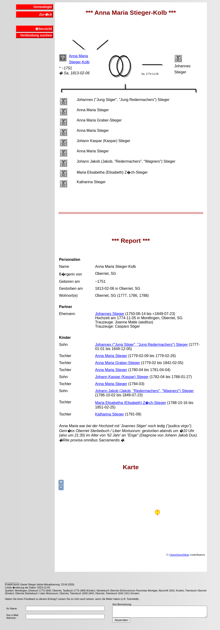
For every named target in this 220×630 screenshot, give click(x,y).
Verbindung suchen (36, 35)
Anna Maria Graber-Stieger (117, 363)
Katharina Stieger (109, 414)
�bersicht (43, 29)
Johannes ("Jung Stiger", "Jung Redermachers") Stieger (141, 345)
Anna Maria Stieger (111, 356)
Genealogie (42, 7)
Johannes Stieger (109, 314)
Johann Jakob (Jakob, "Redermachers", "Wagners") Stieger (144, 391)
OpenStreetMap (179, 554)
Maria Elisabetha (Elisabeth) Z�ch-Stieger (130, 403)
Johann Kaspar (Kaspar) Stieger (122, 377)
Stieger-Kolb (79, 62)
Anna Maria (78, 56)
